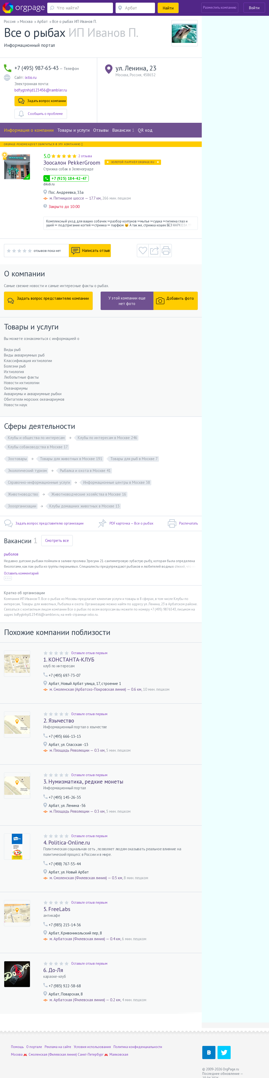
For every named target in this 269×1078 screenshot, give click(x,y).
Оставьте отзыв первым (89, 653)
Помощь (17, 1047)
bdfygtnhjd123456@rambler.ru (40, 90)
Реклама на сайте (58, 1047)
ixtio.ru (31, 77)
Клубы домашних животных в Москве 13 (84, 506)
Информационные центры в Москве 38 (116, 482)
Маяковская (119, 1054)
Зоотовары (17, 458)
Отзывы (100, 130)
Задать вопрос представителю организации (44, 523)
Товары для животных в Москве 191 (71, 458)
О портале (34, 1047)
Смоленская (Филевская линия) (53, 1054)
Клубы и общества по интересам (36, 437)
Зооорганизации (22, 506)
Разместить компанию (219, 7)
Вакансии (123, 130)
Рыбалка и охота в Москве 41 (85, 470)
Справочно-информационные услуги (39, 482)
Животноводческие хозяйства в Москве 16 (88, 494)
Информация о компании (29, 130)
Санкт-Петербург (91, 1054)
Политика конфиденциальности (137, 1047)
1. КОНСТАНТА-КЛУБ (68, 659)
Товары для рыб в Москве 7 (134, 458)
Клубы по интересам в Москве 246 (107, 437)
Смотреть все (57, 540)
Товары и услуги (73, 130)
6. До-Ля (53, 970)
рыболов (11, 554)
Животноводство (23, 494)
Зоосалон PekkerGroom (71, 162)
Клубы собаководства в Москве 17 (38, 446)
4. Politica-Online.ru (66, 842)
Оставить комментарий (21, 573)
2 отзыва (85, 156)
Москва (17, 1054)
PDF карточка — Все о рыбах (125, 523)
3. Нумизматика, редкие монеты (83, 781)
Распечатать (183, 523)
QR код (145, 130)
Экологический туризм (27, 470)
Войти (254, 7)
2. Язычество (58, 720)
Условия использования (92, 1047)
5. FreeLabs (56, 909)
